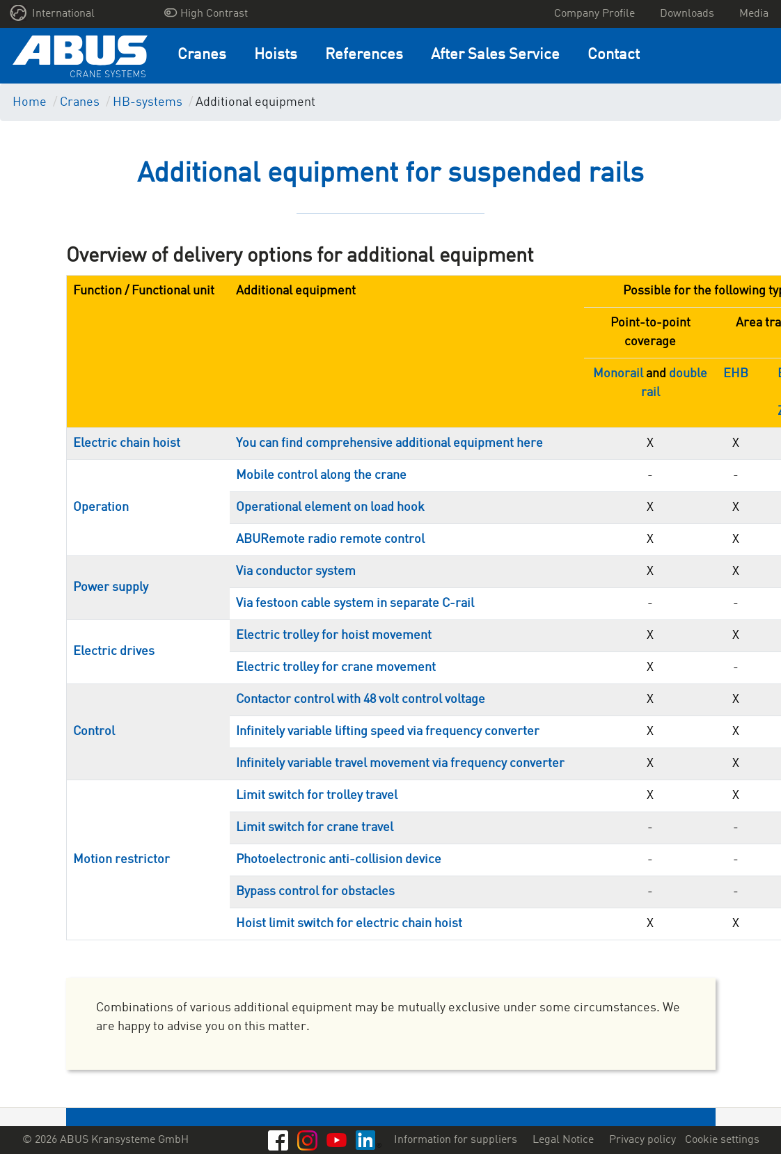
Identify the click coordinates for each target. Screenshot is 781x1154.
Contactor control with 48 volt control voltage (360, 699)
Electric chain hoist (126, 443)
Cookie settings (722, 1140)
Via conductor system (296, 571)
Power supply (110, 587)
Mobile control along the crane (321, 475)
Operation (101, 507)
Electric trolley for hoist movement (334, 635)
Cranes (202, 55)
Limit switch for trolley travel (316, 795)
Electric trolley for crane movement (336, 667)
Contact (613, 55)
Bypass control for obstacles (315, 891)
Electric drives (114, 651)
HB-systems (147, 102)
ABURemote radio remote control (330, 539)
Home (30, 102)
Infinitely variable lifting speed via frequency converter (387, 731)
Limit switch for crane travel (314, 827)
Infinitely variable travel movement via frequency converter (400, 763)
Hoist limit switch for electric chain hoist (349, 923)
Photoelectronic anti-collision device (338, 859)
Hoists (275, 55)
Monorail (618, 373)
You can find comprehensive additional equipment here (389, 443)
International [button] (52, 13)
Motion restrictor (121, 859)
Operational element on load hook (330, 507)
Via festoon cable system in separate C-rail (355, 603)
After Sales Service (495, 55)
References (364, 55)
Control (94, 731)
